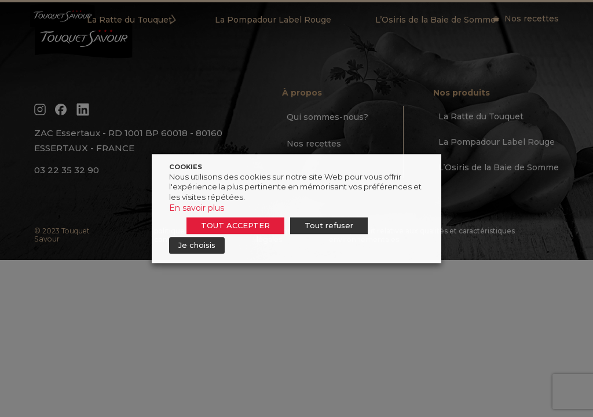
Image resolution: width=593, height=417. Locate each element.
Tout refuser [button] (329, 225)
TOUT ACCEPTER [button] (235, 225)
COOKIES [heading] (185, 167)
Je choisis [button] (196, 245)
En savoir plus (196, 208)
